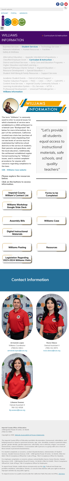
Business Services (11, 46)
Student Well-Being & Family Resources (20, 73)
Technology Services (50, 46)
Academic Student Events (14, 78)
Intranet (4, 13)
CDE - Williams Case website (14, 170)
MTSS (49, 86)
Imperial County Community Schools (42, 83)
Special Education (35, 70)
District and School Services (15, 62)
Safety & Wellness (11, 52)
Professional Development (15, 89)
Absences (23, 13)
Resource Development (13, 70)
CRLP (49, 81)
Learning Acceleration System (16, 86)
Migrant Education (45, 68)
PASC (33, 81)
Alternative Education (12, 57)
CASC (41, 81)
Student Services (30, 46)
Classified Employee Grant (14, 59)
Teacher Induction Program (15, 81)
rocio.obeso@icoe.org (51, 351)
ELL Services (38, 86)
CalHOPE (59, 81)
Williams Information (13, 91)
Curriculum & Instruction (55, 35)
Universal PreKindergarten (42, 89)
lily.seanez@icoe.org (17, 410)
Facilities (46, 49)
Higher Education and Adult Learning (19, 65)
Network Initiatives (11, 49)
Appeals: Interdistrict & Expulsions (40, 57)
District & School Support (40, 78)
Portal (14, 13)
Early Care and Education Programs (47, 62)
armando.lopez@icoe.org (17, 351)
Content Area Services (13, 83)
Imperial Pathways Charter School (18, 68)
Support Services (49, 73)
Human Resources (31, 49)
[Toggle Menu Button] (2, 28)
